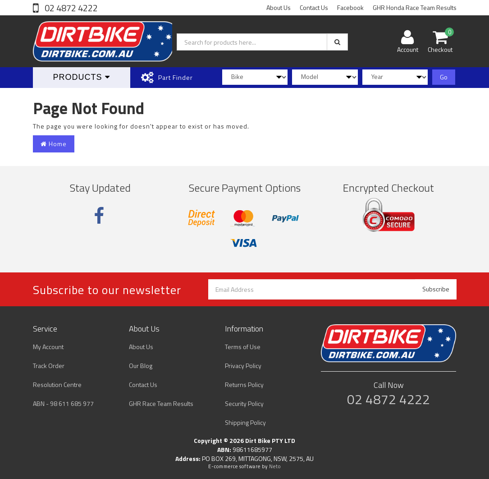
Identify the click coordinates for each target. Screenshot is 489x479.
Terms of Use (242, 346)
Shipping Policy (245, 422)
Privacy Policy (243, 365)
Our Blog (140, 365)
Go (444, 77)
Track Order (48, 365)
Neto (275, 466)
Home (54, 143)
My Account (48, 346)
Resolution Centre (57, 384)
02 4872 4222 (70, 8)
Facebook (350, 7)
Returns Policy (244, 384)
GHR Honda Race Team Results (415, 7)
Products (81, 77)
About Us (278, 7)
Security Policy (244, 403)
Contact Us (314, 7)
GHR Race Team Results (161, 403)
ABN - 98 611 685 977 (63, 403)
